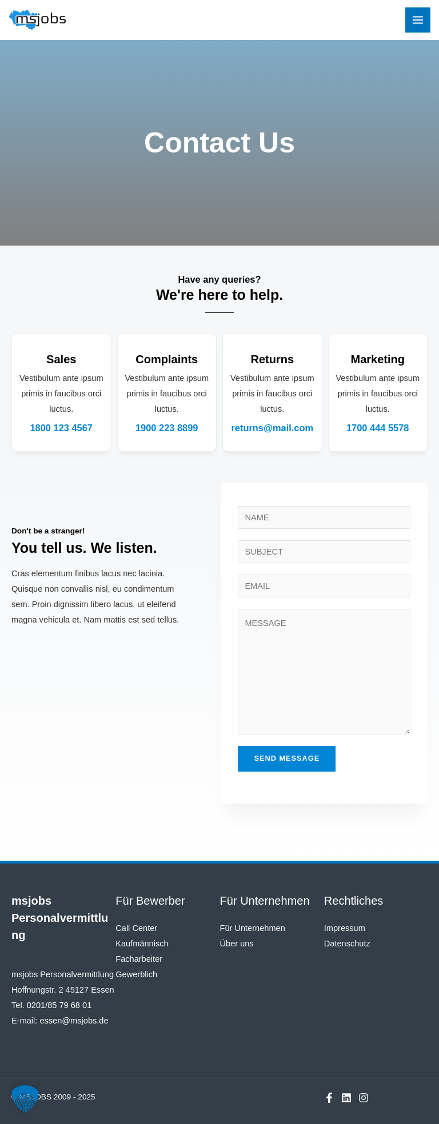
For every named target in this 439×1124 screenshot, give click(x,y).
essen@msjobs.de (73, 1020)
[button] (25, 1099)
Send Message (287, 758)
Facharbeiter (138, 959)
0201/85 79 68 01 (59, 1005)
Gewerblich (136, 974)
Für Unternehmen (252, 928)
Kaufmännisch (141, 943)
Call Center (136, 928)
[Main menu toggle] (417, 20)
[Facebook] (329, 1098)
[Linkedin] (346, 1098)
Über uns (237, 943)
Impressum (344, 928)
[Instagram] (363, 1098)
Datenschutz (347, 943)
